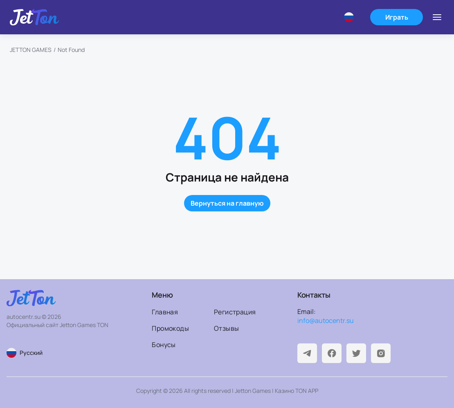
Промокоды (170, 328)
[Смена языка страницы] (59, 352)
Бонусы (163, 344)
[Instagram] (381, 353)
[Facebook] (332, 353)
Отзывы (226, 328)
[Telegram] (307, 353)
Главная (165, 311)
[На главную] (34, 17)
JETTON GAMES (31, 50)
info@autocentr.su (325, 320)
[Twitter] (356, 353)
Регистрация (235, 311)
